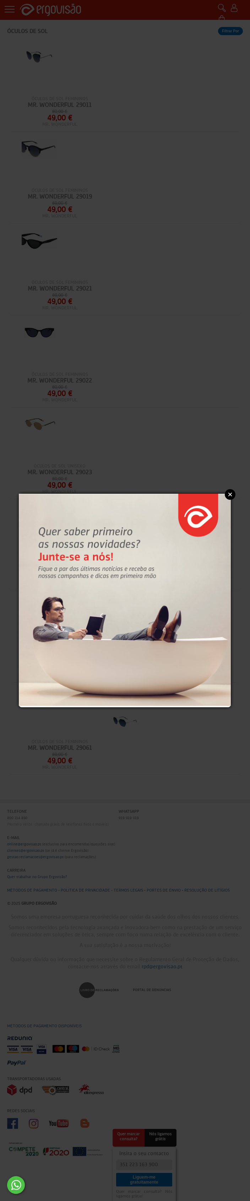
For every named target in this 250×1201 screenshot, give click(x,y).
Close (230, 494)
